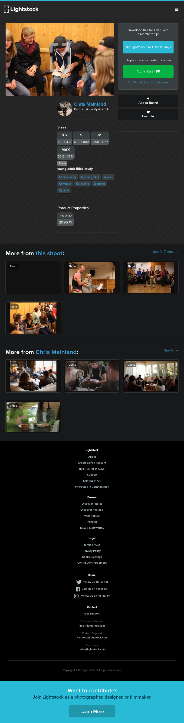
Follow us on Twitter (95, 582)
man (108, 177)
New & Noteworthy (92, 528)
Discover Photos (92, 504)
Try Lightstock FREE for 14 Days (148, 47)
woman (65, 184)
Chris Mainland (90, 104)
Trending (92, 522)
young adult (90, 177)
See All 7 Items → (165, 252)
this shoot (49, 253)
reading (82, 184)
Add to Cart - (148, 71)
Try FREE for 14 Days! (92, 469)
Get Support (92, 613)
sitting (99, 184)
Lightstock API (92, 481)
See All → (171, 350)
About (92, 457)
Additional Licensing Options (148, 82)
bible (64, 190)
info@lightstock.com (92, 626)
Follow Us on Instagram (95, 596)
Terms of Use (92, 545)
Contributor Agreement (92, 563)
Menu (176, 9)
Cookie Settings (92, 557)
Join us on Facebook (95, 589)
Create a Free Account (92, 463)
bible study (67, 177)
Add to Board (148, 101)
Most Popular (92, 516)
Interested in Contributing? (92, 487)
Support (92, 475)
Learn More (92, 711)
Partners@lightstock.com (92, 637)
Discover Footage (92, 510)
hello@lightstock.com (92, 649)
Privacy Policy (92, 551)
